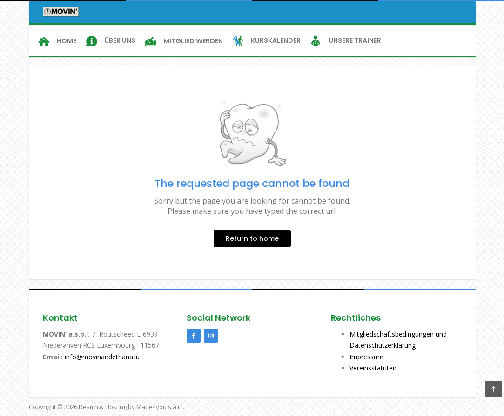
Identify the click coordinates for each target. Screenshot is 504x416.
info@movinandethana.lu (101, 356)
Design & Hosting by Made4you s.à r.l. (131, 407)
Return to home (252, 238)
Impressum (366, 356)
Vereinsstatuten (372, 367)
